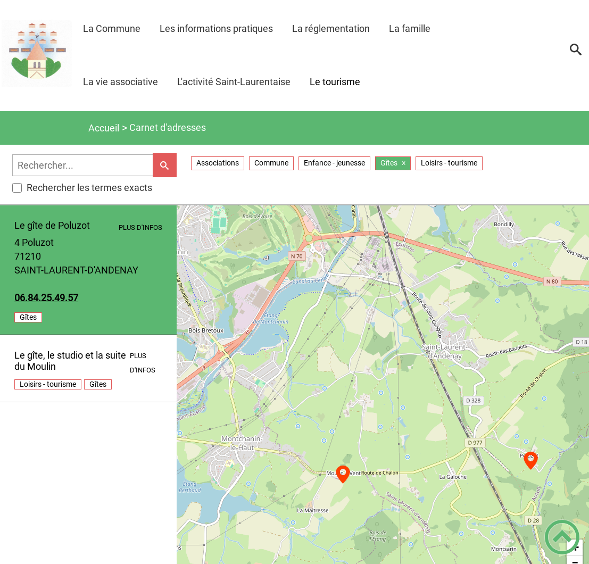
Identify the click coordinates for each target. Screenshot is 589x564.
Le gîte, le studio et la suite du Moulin (70, 361)
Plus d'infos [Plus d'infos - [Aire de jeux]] (142, 363)
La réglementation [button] (331, 28)
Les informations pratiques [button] (216, 28)
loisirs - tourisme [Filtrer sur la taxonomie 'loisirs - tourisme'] (449, 163)
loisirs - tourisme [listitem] (48, 384)
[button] (575, 53)
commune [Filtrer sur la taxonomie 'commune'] (271, 163)
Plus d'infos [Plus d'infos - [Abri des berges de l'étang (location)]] (140, 227)
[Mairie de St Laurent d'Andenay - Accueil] (36, 53)
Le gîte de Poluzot (52, 225)
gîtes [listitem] (28, 317)
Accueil (103, 128)
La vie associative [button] (120, 81)
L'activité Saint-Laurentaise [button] (234, 81)
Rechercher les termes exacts (82, 187)
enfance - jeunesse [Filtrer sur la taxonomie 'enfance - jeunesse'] (334, 163)
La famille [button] (409, 28)
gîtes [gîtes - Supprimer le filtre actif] (388, 163)
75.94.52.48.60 (46, 297)
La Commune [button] (111, 28)
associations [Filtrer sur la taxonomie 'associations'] (217, 163)
